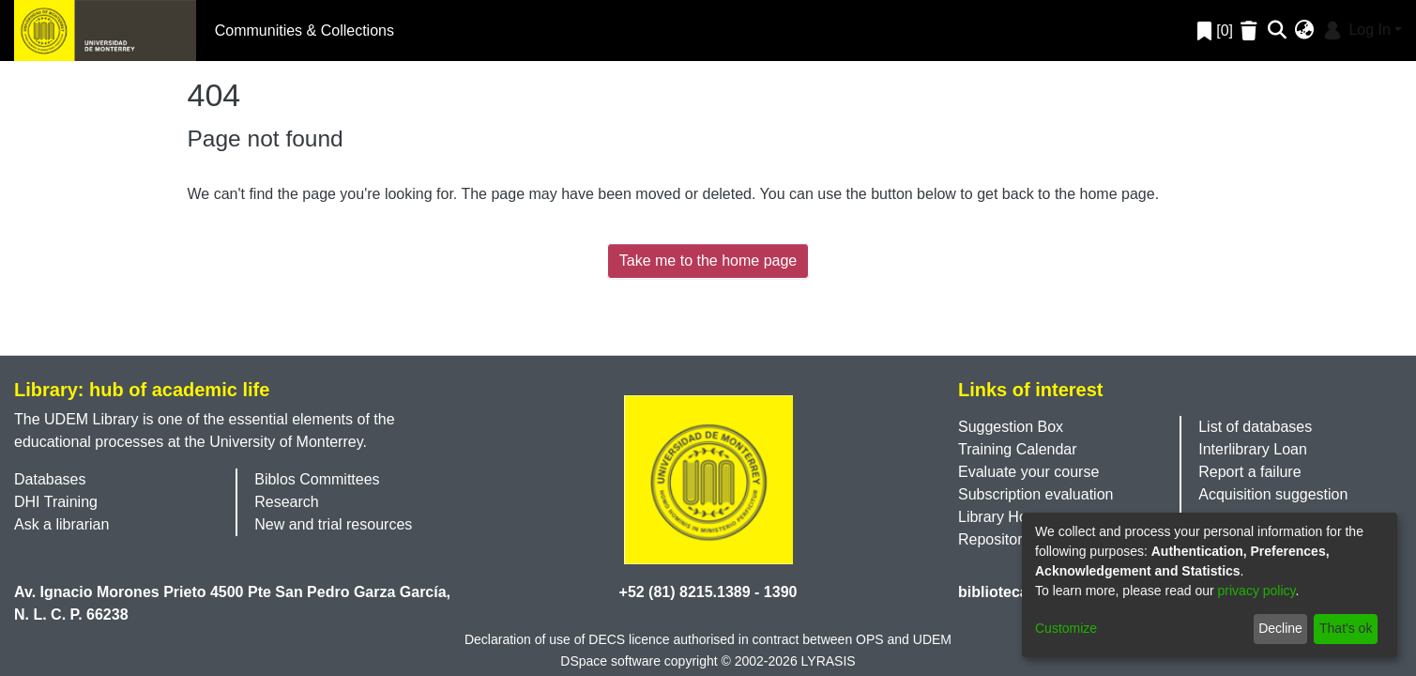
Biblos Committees (316, 479)
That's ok (1345, 628)
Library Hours (1003, 517)
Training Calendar (1017, 449)
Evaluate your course (1028, 472)
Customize (1066, 628)
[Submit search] (1277, 31)
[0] (1215, 30)
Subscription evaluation (1035, 494)
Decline (1280, 628)
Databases (50, 479)
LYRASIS (828, 660)
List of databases (1255, 427)
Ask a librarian (61, 524)
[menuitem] (1305, 31)
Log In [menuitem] (1355, 30)
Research (286, 502)
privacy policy (1257, 590)
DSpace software (610, 660)
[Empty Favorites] (1251, 30)
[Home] (105, 30)
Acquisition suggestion (1272, 494)
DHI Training (56, 502)
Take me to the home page (708, 261)
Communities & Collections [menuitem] (304, 30)
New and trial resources (333, 524)
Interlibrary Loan (1252, 449)
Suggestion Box (1010, 427)
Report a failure (1249, 472)
